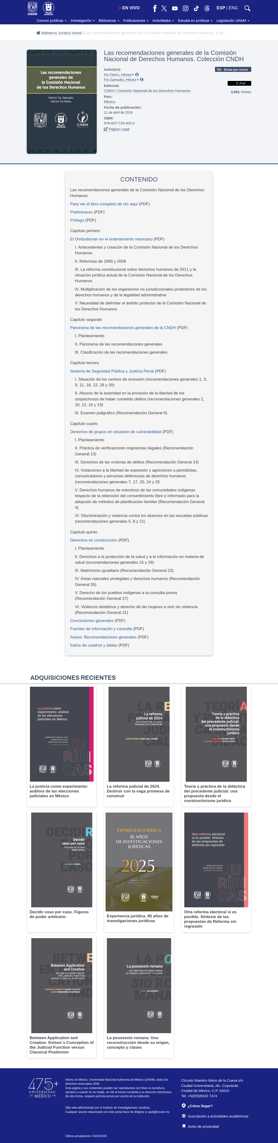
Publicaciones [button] (136, 20)
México (109, 102)
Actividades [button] (163, 20)
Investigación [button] (82, 20)
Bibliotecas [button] (109, 20)
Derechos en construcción (93, 540)
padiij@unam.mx (159, 1112)
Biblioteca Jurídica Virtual (58, 33)
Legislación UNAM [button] (232, 20)
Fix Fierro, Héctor (118, 75)
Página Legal (116, 129)
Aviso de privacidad (200, 1126)
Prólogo (77, 220)
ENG (233, 7)
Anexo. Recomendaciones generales (103, 637)
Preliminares (81, 212)
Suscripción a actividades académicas (215, 1116)
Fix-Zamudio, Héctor (120, 80)
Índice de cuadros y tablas (94, 645)
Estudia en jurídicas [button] (195, 20)
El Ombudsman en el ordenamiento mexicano (111, 239)
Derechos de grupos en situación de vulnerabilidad (115, 432)
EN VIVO (129, 7)
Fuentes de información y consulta (101, 629)
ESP (221, 7)
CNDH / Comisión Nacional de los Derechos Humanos (147, 91)
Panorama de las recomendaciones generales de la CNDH (123, 327)
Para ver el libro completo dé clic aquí (104, 204)
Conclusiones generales (92, 620)
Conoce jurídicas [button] (52, 20)
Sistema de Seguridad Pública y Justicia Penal (112, 371)
